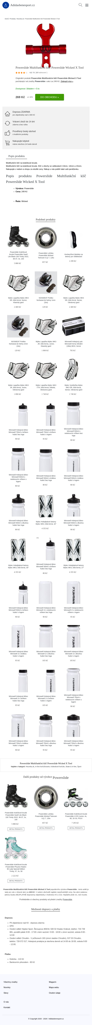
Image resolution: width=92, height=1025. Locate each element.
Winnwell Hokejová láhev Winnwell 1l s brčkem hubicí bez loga (18, 698)
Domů (7, 19)
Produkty (12, 19)
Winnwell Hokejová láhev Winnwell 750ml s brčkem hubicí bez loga (18, 432)
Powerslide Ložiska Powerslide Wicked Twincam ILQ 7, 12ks (46, 255)
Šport (79, 767)
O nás (6, 1002)
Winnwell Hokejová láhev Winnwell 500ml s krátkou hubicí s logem (73, 478)
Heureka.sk (20, 19)
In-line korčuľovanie (42, 767)
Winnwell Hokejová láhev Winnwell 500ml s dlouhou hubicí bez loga (18, 523)
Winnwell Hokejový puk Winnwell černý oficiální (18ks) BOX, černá (74, 344)
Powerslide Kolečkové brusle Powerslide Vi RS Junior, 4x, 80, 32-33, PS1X (76, 816)
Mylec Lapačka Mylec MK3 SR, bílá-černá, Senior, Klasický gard (18, 300)
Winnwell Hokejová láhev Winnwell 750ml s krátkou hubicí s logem (18, 743)
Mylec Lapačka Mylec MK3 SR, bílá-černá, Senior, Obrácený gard (73, 300)
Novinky (7, 987)
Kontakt (7, 1007)
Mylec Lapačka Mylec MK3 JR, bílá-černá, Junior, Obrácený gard (18, 387)
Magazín (52, 982)
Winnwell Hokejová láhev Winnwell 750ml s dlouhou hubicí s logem (74, 743)
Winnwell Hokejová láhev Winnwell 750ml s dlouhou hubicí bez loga (46, 743)
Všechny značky (10, 982)
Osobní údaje (54, 993)
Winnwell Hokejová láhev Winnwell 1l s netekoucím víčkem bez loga (46, 610)
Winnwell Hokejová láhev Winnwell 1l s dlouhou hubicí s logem (73, 654)
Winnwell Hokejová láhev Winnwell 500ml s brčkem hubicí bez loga (46, 566)
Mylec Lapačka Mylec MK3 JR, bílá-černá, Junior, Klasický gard (46, 344)
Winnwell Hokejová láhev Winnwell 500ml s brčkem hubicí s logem (18, 610)
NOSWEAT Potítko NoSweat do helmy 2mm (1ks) (18, 344)
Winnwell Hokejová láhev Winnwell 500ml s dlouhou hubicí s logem (74, 523)
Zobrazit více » (67, 81)
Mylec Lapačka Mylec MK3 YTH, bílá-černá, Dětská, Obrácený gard (46, 387)
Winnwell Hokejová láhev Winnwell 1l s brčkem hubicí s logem (46, 698)
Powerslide (40, 81)
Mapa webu (54, 987)
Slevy (6, 993)
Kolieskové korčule (58, 767)
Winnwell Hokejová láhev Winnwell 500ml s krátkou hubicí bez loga (46, 478)
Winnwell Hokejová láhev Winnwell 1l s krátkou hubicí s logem (18, 654)
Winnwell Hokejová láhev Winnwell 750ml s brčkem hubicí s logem (46, 432)
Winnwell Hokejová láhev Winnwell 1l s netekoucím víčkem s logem (73, 610)
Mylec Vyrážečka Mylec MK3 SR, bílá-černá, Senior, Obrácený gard (74, 387)
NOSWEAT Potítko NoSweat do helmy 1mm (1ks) (46, 300)
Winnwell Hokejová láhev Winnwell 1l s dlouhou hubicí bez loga (46, 654)
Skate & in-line (71, 767)
